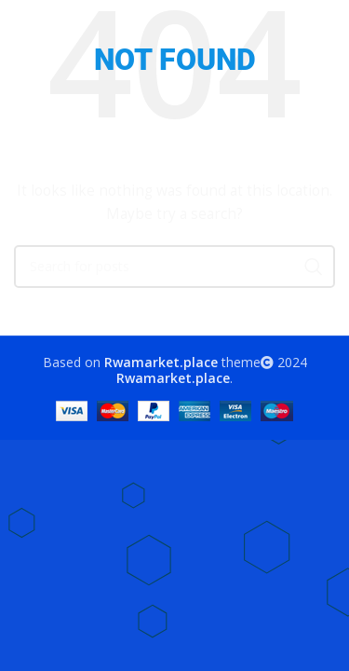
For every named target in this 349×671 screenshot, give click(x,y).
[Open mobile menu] (23, 28)
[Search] (325, 28)
